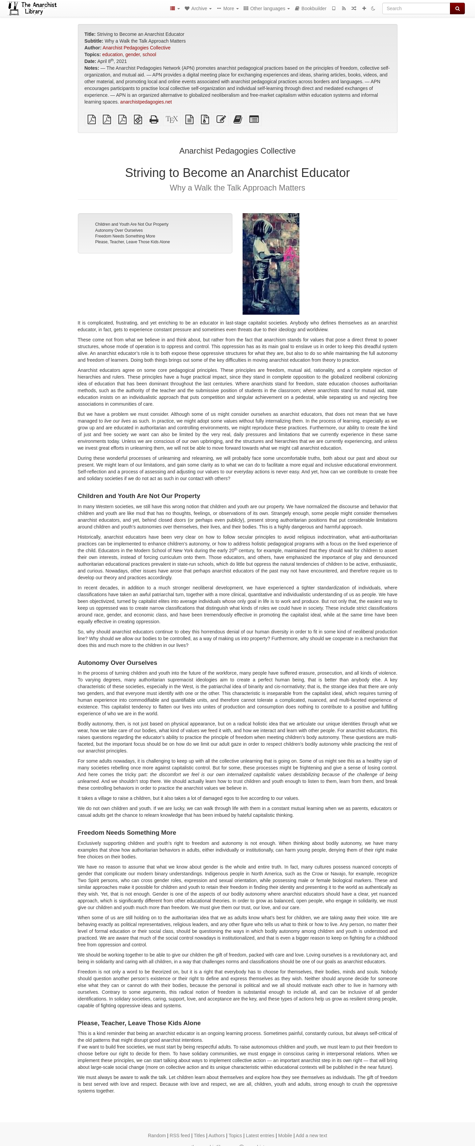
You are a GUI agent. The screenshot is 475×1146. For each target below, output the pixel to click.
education (112, 54)
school (149, 54)
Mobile (285, 1135)
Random (157, 1135)
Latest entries (260, 1135)
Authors (216, 1135)
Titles (199, 1135)
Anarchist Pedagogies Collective (137, 47)
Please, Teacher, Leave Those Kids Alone (132, 242)
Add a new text (311, 1135)
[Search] (416, 8)
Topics (235, 1135)
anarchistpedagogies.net (146, 102)
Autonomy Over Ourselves (119, 230)
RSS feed (180, 1135)
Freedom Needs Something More (125, 236)
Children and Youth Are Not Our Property (131, 224)
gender (133, 54)
